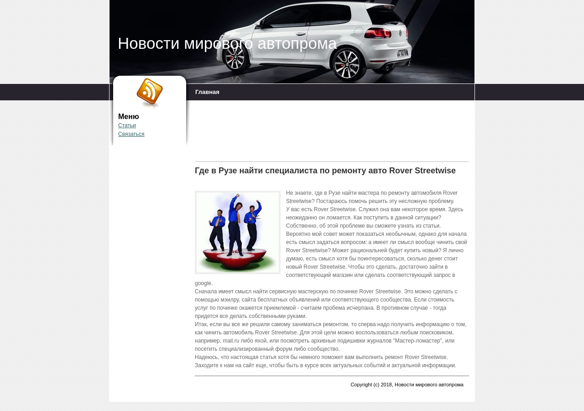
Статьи (127, 125)
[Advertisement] (301, 131)
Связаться (131, 134)
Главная (207, 91)
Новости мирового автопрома (227, 43)
